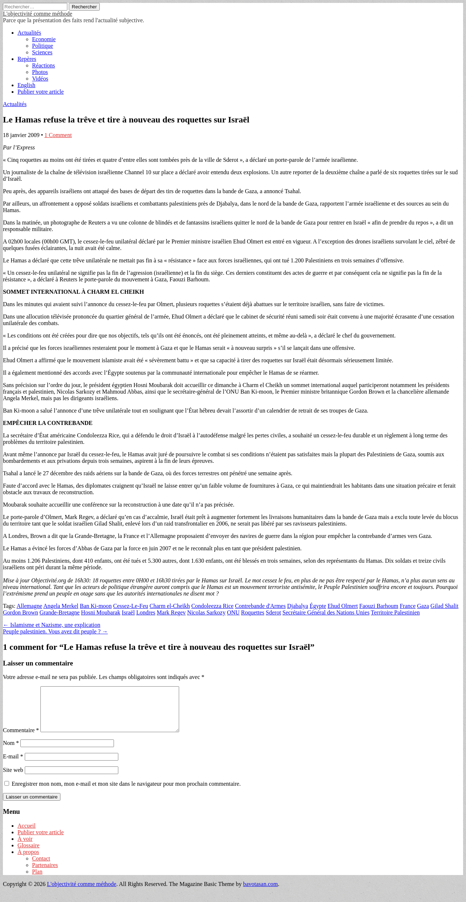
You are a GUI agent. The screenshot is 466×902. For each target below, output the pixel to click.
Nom (11, 752)
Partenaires (45, 874)
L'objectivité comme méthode (37, 14)
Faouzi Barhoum (378, 606)
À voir (24, 847)
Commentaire (21, 739)
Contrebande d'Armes (260, 606)
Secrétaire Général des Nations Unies (326, 612)
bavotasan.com (260, 893)
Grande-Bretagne (59, 612)
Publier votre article (40, 92)
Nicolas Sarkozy (206, 612)
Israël (128, 612)
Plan (37, 880)
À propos (28, 861)
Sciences (42, 52)
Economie (44, 39)
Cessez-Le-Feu (130, 606)
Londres (145, 612)
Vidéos (40, 78)
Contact (41, 867)
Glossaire (28, 854)
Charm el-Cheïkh (170, 606)
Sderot (273, 612)
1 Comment (58, 135)
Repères (26, 59)
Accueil (26, 834)
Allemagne (29, 606)
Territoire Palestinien (395, 612)
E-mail (13, 765)
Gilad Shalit (444, 606)
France (408, 606)
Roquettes (252, 612)
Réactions (43, 65)
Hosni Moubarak (101, 612)
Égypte (317, 606)
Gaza (423, 606)
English (26, 85)
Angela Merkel (60, 606)
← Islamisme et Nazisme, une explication (51, 625)
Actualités (29, 33)
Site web (13, 779)
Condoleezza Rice (212, 606)
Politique (42, 46)
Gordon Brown (20, 612)
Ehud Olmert (343, 606)
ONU (233, 612)
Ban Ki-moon (96, 606)
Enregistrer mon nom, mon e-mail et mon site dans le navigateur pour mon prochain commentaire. (126, 792)
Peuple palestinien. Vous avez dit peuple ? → (55, 631)
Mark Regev (171, 612)
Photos (40, 72)
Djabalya (297, 606)
